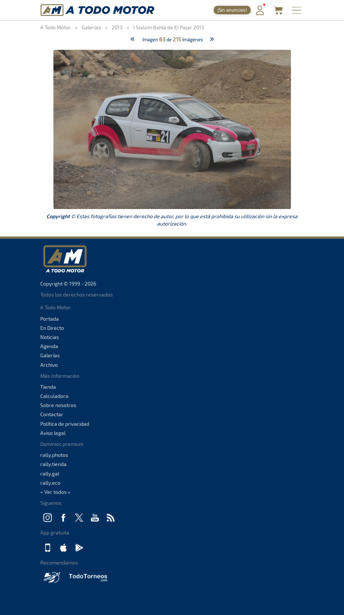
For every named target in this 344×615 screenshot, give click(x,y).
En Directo (52, 328)
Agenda (49, 346)
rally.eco (50, 483)
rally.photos (54, 455)
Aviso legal (53, 433)
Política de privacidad (64, 424)
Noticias (49, 337)
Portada (49, 319)
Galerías (50, 355)
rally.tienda (53, 464)
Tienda (48, 387)
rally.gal (49, 473)
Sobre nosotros (58, 405)
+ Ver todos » (55, 492)
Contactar (51, 414)
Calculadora (54, 396)
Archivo (49, 365)
